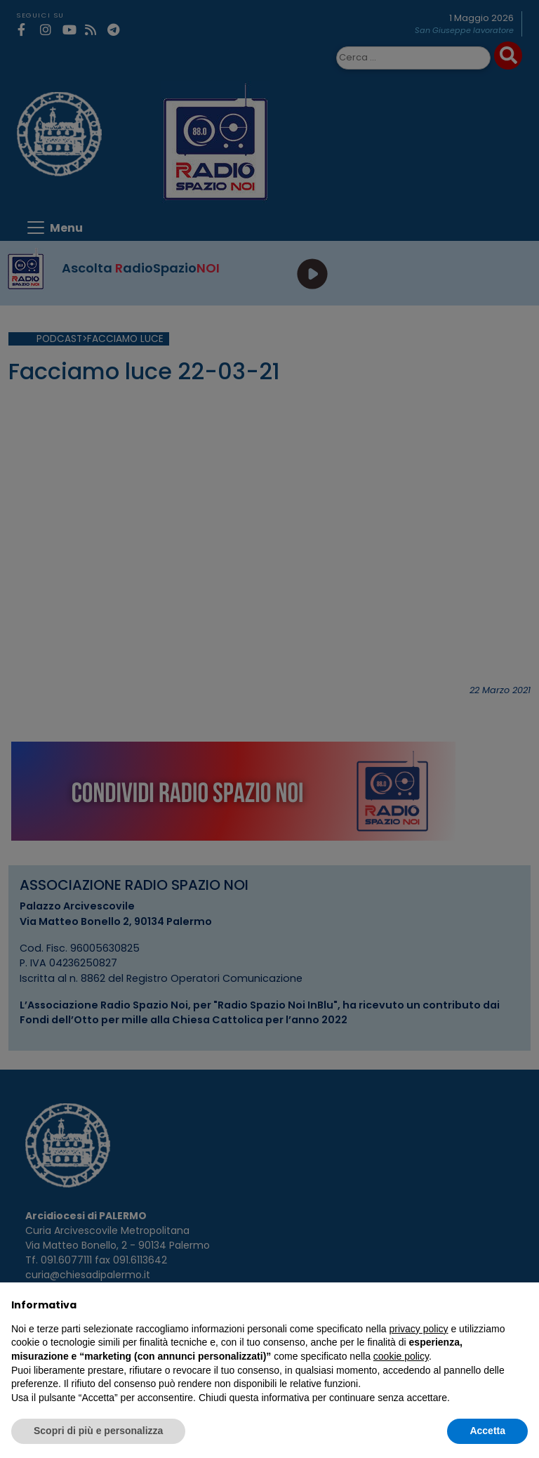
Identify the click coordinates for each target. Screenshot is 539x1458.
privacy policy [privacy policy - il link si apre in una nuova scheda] (419, 1328)
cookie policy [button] (401, 1356)
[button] (521, 1305)
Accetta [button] (487, 1430)
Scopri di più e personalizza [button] (98, 1430)
